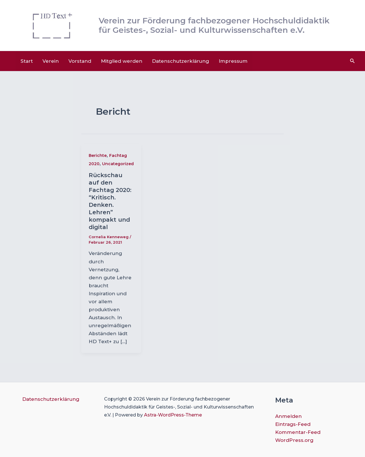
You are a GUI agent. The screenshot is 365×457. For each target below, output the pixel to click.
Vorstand (79, 61)
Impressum (233, 61)
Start (27, 61)
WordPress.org (294, 440)
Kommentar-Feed (298, 432)
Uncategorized (118, 163)
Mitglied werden (121, 61)
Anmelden (288, 416)
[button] (352, 61)
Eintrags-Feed (293, 424)
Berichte (98, 155)
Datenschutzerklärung (180, 61)
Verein (50, 61)
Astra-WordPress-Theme (173, 415)
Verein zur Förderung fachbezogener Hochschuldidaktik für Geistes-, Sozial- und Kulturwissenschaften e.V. (214, 25)
